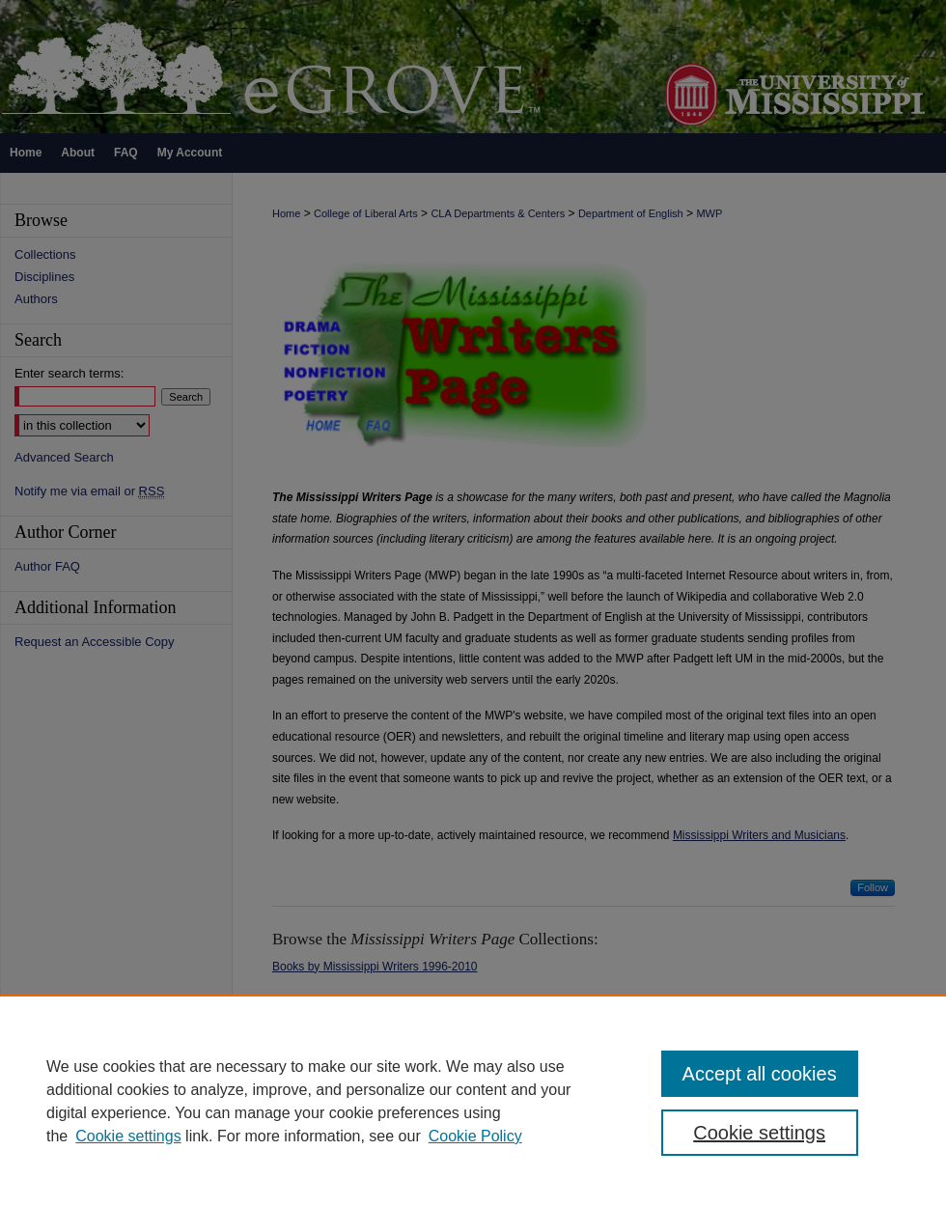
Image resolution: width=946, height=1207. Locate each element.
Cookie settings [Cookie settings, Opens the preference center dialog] (759, 1132)
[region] (473, 1101)
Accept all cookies (759, 1073)
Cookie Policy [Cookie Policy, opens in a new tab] (475, 1136)
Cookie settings (128, 1136)
